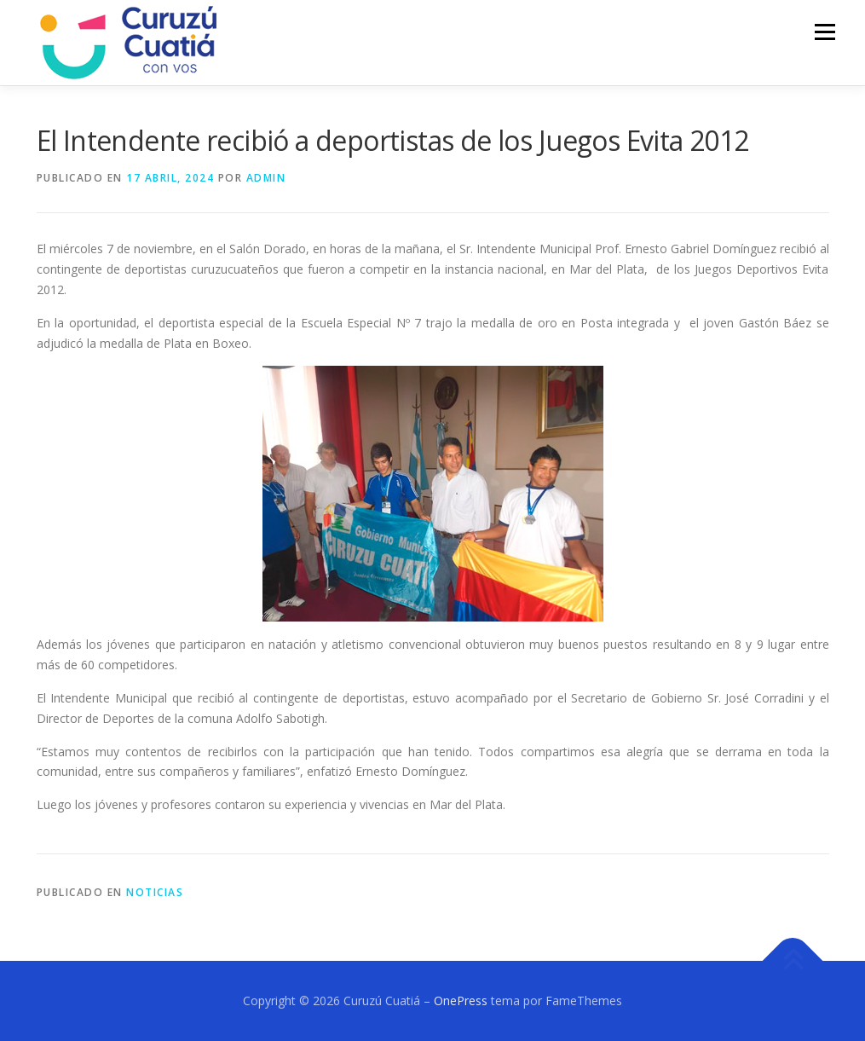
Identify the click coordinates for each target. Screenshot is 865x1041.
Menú (824, 32)
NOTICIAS (154, 892)
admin (266, 178)
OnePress (460, 1000)
